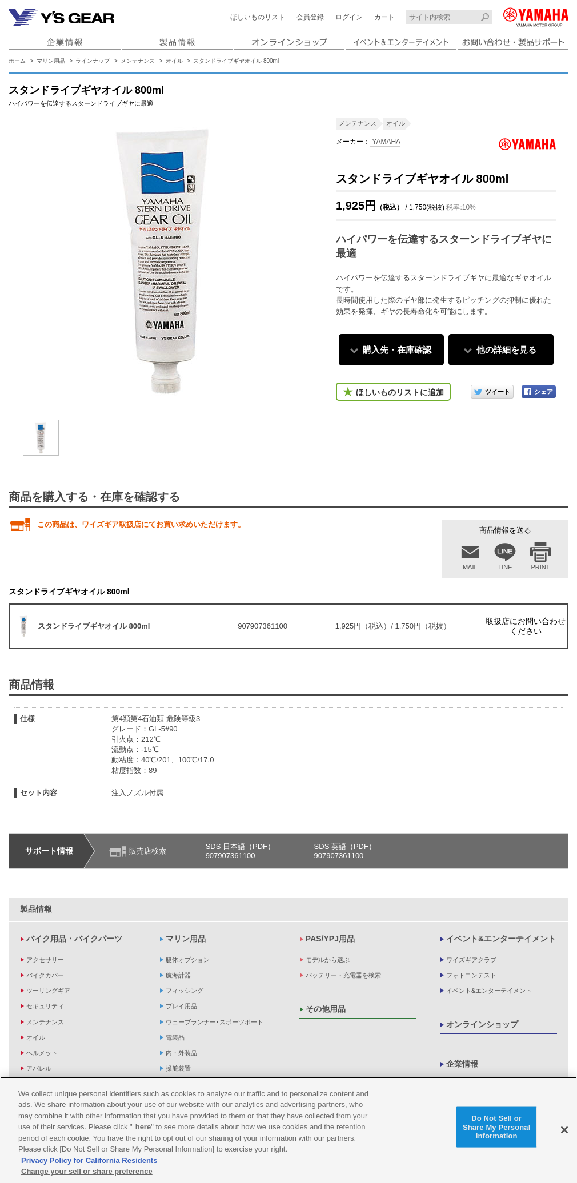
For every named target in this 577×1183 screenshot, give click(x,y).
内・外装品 (181, 1052)
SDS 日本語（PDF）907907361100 (240, 851)
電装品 (175, 1037)
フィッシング (184, 990)
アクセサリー (45, 959)
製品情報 (36, 909)
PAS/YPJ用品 (330, 938)
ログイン (349, 17)
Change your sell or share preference (87, 1171)
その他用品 (326, 1008)
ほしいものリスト (257, 17)
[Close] (564, 1129)
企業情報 (462, 1063)
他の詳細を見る (506, 350)
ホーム (17, 61)
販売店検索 (147, 851)
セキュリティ (45, 1006)
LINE (505, 567)
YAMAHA (385, 142)
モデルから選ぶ (328, 959)
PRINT (540, 567)
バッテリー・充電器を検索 (343, 975)
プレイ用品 (181, 1006)
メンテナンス (138, 61)
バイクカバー (45, 975)
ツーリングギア (48, 990)
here (143, 1126)
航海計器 (178, 975)
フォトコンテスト (471, 975)
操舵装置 (178, 1068)
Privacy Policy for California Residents (89, 1160)
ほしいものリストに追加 (400, 392)
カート (384, 17)
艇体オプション (188, 959)
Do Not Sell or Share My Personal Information (497, 1127)
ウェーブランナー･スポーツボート (214, 1022)
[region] (288, 1130)
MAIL (470, 567)
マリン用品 (51, 61)
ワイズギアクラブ (471, 959)
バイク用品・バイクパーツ (74, 938)
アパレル (38, 1068)
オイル (174, 61)
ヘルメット (42, 1052)
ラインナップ (92, 61)
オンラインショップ (482, 1024)
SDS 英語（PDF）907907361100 (345, 851)
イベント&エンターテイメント (501, 938)
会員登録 (310, 17)
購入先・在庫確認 (397, 350)
